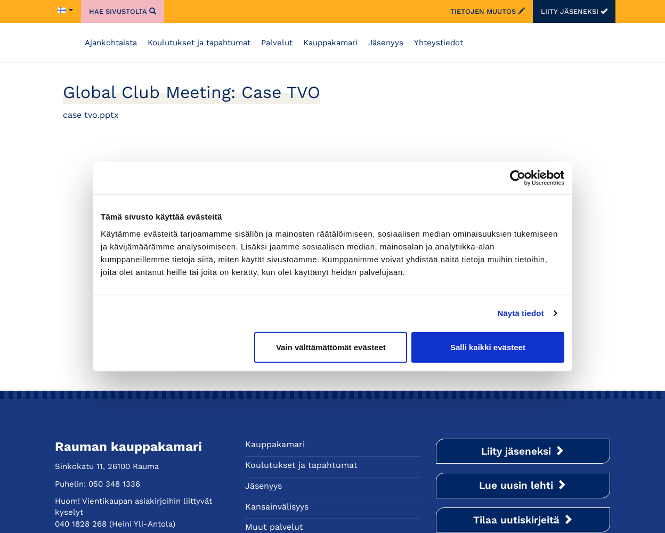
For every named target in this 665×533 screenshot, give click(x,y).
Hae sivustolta (122, 11)
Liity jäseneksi (574, 11)
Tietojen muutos (487, 11)
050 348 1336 (114, 484)
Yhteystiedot (438, 42)
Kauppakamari (330, 42)
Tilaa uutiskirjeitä (523, 520)
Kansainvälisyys (277, 507)
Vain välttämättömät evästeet (331, 346)
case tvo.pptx (91, 115)
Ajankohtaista (111, 42)
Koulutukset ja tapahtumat (199, 42)
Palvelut (277, 42)
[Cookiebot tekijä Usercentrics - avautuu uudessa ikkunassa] (517, 178)
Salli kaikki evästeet (487, 346)
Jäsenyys (385, 42)
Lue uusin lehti (522, 485)
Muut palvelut (274, 527)
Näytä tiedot (521, 313)
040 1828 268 (81, 524)
